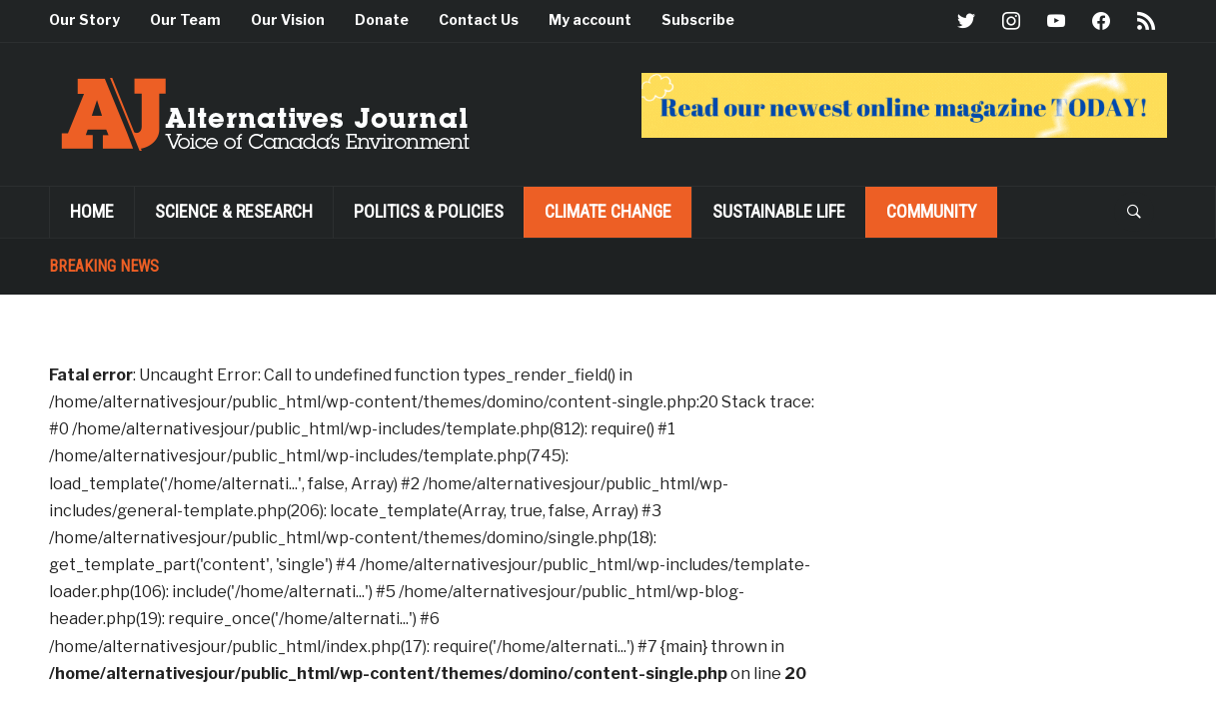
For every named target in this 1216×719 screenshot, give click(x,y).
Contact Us (479, 19)
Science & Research (234, 211)
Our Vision (288, 19)
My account (590, 19)
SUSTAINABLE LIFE (778, 211)
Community (931, 211)
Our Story (84, 19)
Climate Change (608, 211)
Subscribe (697, 19)
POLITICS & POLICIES (429, 211)
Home (92, 211)
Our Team (185, 19)
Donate (382, 19)
